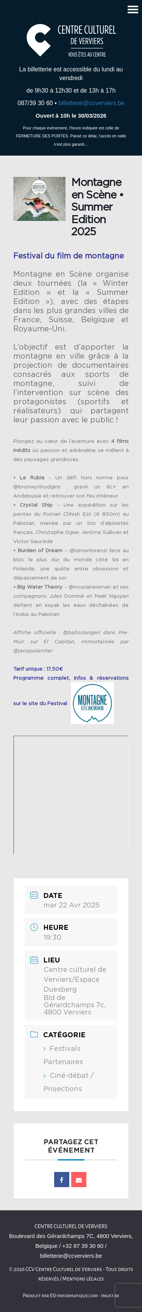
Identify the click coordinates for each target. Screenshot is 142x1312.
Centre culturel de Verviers (70, 1226)
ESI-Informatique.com (74, 1295)
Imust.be (110, 1295)
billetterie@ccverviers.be (91, 103)
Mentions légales (83, 1279)
